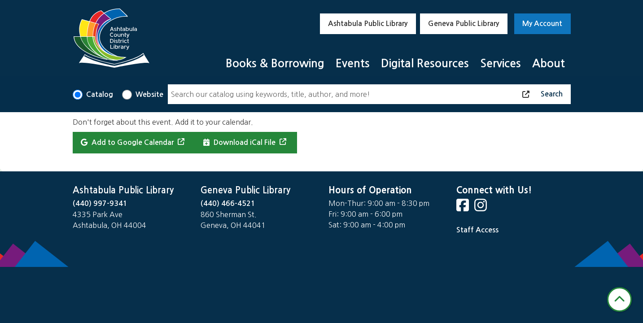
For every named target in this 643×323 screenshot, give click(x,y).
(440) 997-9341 (100, 203)
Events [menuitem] (353, 63)
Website (149, 94)
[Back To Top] (619, 299)
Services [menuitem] (500, 63)
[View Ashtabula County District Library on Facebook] (463, 208)
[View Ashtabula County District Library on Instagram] (481, 208)
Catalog (99, 94)
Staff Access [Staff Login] (477, 230)
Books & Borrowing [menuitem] (275, 63)
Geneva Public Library (463, 23)
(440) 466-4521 (228, 203)
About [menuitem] (548, 63)
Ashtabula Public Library (367, 23)
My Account (542, 23)
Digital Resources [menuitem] (425, 63)
